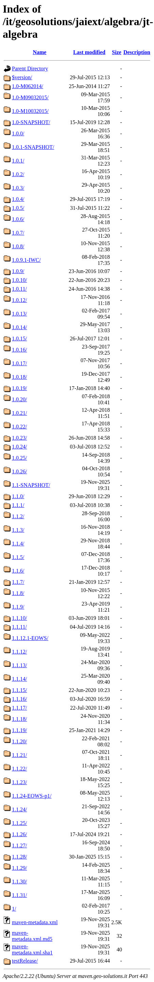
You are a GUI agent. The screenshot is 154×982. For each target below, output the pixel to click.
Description (136, 52)
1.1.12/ (19, 652)
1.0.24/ (19, 447)
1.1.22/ (19, 769)
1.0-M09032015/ (30, 97)
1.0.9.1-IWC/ (26, 260)
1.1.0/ (18, 496)
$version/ (22, 77)
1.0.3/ (18, 188)
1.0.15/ (19, 338)
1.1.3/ (18, 530)
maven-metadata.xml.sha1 (32, 949)
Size (116, 52)
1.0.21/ (19, 413)
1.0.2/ (18, 174)
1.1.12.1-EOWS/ (30, 638)
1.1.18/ (19, 719)
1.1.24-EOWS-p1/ (31, 796)
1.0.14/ (19, 327)
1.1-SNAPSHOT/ (31, 485)
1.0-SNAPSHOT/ (31, 122)
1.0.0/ (18, 133)
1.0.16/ (19, 350)
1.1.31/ (19, 895)
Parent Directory (30, 68)
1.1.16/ (19, 699)
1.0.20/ (19, 399)
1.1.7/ (18, 582)
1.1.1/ (18, 505)
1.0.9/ (18, 271)
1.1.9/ (18, 607)
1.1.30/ (19, 881)
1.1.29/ (19, 868)
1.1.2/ (18, 516)
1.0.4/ (18, 199)
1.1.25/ (19, 823)
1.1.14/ (19, 679)
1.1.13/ (19, 665)
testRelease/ (25, 961)
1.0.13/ (19, 314)
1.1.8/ (18, 593)
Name (39, 52)
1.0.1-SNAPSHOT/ (33, 147)
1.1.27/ (19, 845)
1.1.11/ (19, 627)
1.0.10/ (19, 280)
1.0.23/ (19, 438)
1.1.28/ (19, 857)
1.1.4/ (18, 543)
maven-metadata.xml (35, 922)
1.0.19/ (19, 388)
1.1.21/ (19, 755)
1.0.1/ (18, 161)
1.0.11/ (19, 289)
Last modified (89, 52)
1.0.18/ (19, 377)
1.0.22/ (19, 426)
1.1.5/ (18, 557)
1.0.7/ (18, 233)
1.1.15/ (19, 690)
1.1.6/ (18, 571)
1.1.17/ (19, 708)
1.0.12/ (19, 300)
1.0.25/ (19, 458)
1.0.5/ (18, 208)
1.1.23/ (19, 782)
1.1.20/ (19, 741)
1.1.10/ (19, 618)
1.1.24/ (19, 809)
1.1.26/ (19, 834)
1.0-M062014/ (27, 86)
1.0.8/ (18, 246)
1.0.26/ (19, 471)
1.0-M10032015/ (30, 111)
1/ (14, 909)
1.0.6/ (18, 219)
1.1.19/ (19, 730)
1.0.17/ (19, 363)
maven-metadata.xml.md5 (32, 936)
